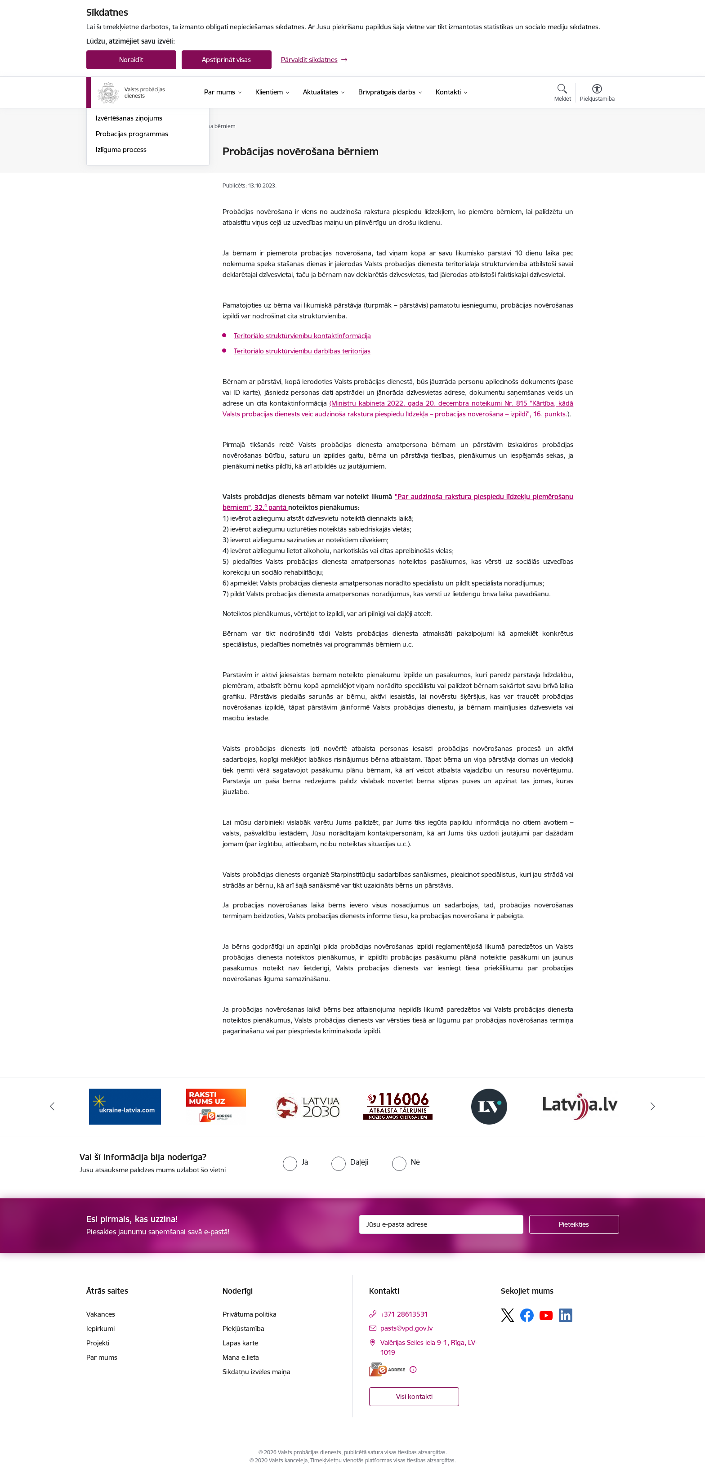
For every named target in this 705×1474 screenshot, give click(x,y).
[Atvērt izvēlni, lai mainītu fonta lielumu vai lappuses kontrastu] (597, 94)
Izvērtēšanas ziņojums (129, 214)
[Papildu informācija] (413, 1369)
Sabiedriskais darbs (125, 183)
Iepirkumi (100, 1328)
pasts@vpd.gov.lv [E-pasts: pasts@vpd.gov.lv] (406, 1328)
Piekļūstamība (243, 1328)
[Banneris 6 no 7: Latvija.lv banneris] (580, 1106)
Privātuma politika (250, 1314)
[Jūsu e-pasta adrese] (441, 1224)
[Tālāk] (653, 1106)
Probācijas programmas (132, 230)
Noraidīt (131, 59)
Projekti (97, 1343)
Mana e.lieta (241, 1357)
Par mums (101, 1357)
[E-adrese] (387, 1369)
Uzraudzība (113, 151)
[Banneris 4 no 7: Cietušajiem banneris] (398, 1106)
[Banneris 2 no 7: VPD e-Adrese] (216, 1106)
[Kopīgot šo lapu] (596, 170)
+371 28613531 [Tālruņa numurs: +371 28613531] (404, 1314)
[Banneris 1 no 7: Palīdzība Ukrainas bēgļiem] (125, 1106)
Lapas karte (240, 1343)
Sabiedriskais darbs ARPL (134, 199)
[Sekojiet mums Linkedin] (565, 1315)
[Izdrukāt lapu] (596, 148)
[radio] (295, 1162)
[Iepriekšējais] (52, 1106)
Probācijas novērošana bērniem (144, 167)
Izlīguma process (121, 245)
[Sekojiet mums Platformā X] (507, 1315)
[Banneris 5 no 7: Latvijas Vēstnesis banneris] (489, 1106)
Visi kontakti (414, 1396)
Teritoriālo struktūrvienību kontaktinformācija (302, 335)
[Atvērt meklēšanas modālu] (563, 94)
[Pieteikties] (574, 1224)
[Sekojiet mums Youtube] (546, 1314)
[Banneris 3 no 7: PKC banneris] (307, 1106)
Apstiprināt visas (226, 59)
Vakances (100, 1314)
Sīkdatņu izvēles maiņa (256, 1371)
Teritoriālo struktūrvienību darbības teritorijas (302, 351)
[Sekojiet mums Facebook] (527, 1315)
